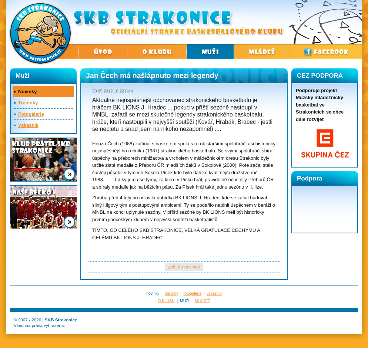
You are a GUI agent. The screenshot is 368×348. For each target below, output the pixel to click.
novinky (152, 293)
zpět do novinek (184, 267)
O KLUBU (166, 301)
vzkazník (214, 293)
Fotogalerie (31, 114)
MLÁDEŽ (202, 301)
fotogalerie (192, 293)
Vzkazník (28, 125)
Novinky (27, 91)
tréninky (171, 293)
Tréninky (28, 102)
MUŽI (184, 301)
